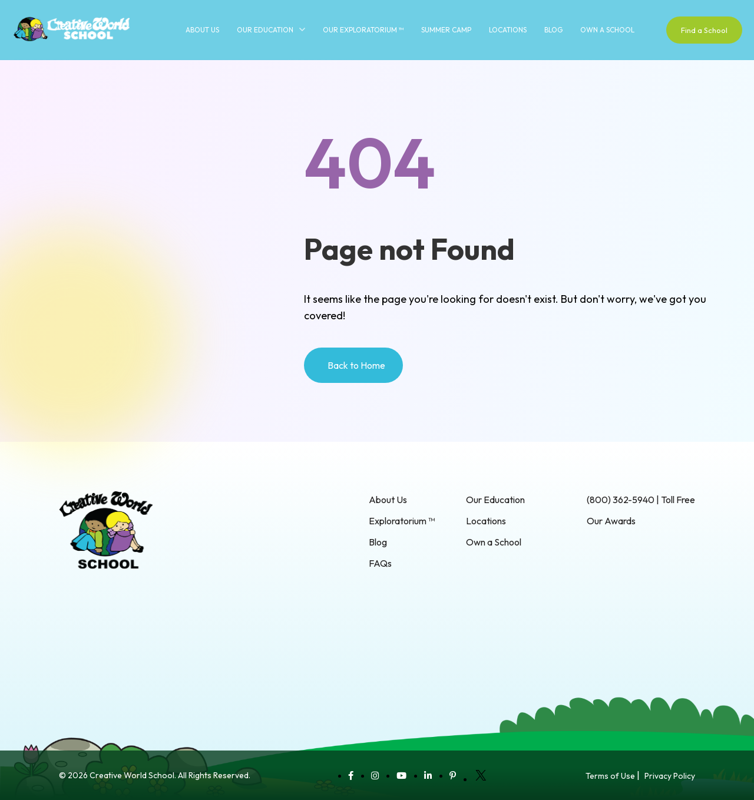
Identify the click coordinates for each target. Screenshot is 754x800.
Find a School (704, 30)
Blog (553, 29)
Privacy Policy (669, 776)
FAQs (380, 563)
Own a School (607, 29)
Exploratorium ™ (402, 521)
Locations (508, 29)
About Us (202, 29)
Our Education (265, 29)
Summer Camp (446, 29)
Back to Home (356, 365)
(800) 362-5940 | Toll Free (641, 499)
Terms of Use (610, 776)
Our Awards (611, 521)
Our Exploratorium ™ (363, 29)
